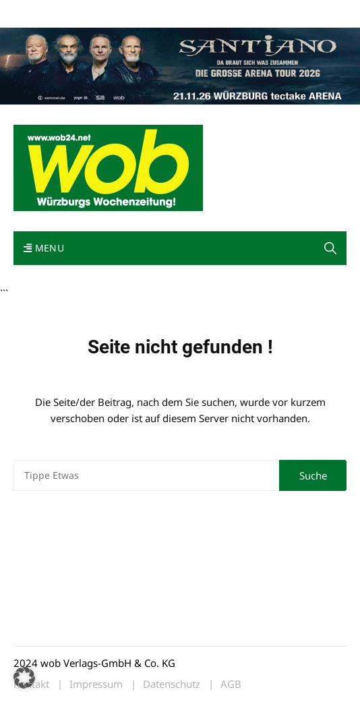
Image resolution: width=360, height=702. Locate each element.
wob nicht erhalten (106, 12)
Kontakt (167, 12)
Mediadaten (37, 12)
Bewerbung (266, 12)
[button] (330, 248)
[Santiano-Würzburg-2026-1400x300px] (180, 64)
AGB (230, 684)
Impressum (213, 12)
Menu (44, 247)
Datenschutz (171, 684)
